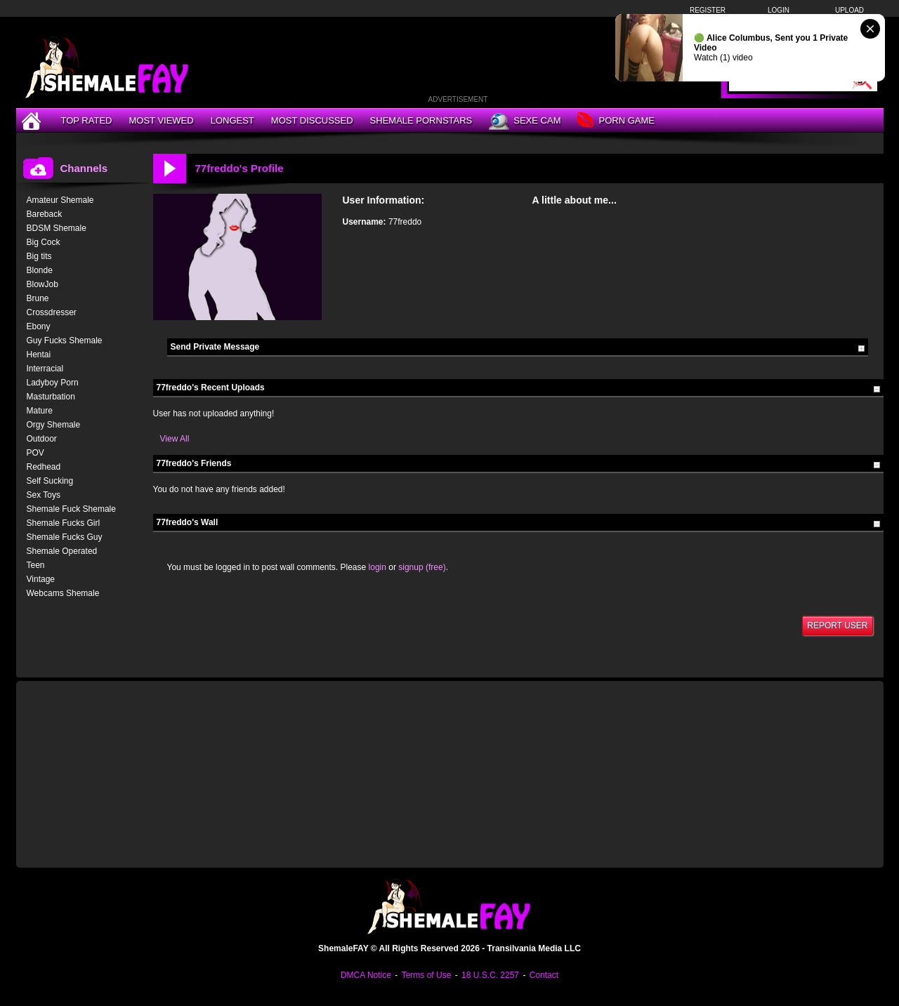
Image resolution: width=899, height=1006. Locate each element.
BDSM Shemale (56, 228)
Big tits (39, 256)
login (377, 567)
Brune (38, 298)
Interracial (45, 368)
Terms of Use (427, 975)
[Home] (33, 120)
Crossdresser (52, 312)
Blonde (40, 270)
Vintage (41, 579)
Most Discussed (312, 120)
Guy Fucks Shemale (65, 340)
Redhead (44, 467)
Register (708, 10)
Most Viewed (161, 120)
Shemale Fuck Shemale (71, 509)
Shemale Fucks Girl (63, 523)
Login (778, 10)
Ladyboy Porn (53, 383)
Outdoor (42, 439)
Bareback (45, 214)
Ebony (39, 326)
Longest (232, 120)
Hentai (39, 354)
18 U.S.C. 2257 (490, 975)
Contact (544, 975)
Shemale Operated (62, 551)
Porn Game (615, 121)
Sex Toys (43, 495)
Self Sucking (50, 481)
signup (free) (421, 567)
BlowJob (42, 284)
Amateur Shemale (60, 200)
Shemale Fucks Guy (65, 537)
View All (175, 439)
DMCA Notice (366, 975)
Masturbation (51, 397)
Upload (849, 10)
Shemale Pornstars (421, 120)
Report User (837, 625)
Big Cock (43, 242)
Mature (40, 411)
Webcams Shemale (63, 593)
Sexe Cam (524, 121)
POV (35, 453)
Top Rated (86, 120)
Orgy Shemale (54, 425)
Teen (36, 565)
